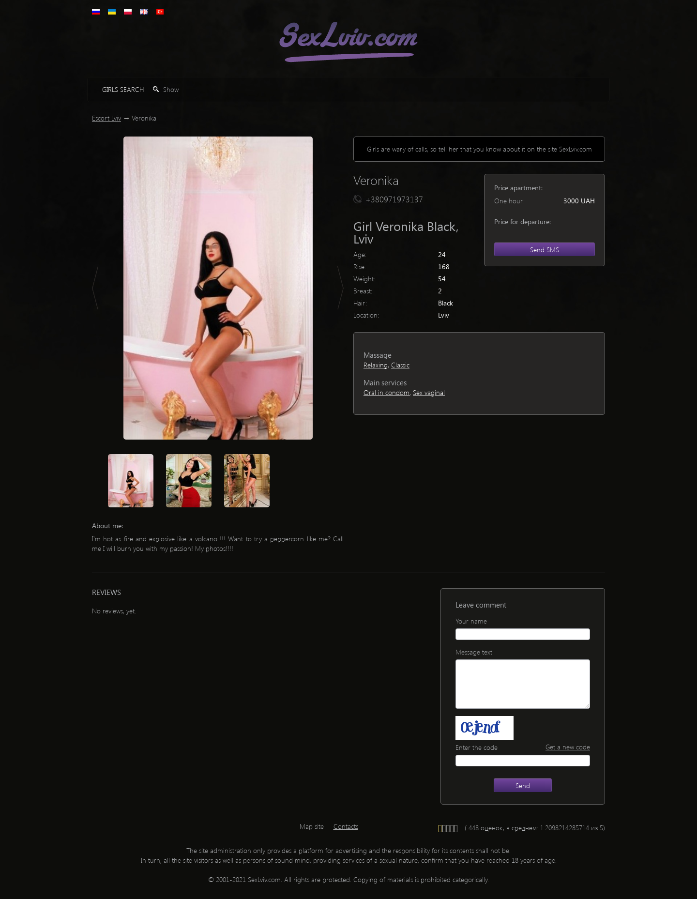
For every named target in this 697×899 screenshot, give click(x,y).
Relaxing (376, 364)
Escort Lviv (106, 117)
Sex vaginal (429, 392)
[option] (217, 288)
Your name (471, 620)
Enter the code (476, 747)
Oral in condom (386, 392)
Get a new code (567, 746)
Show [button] (166, 89)
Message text (473, 651)
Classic (400, 364)
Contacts (345, 826)
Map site (312, 826)
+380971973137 (394, 199)
